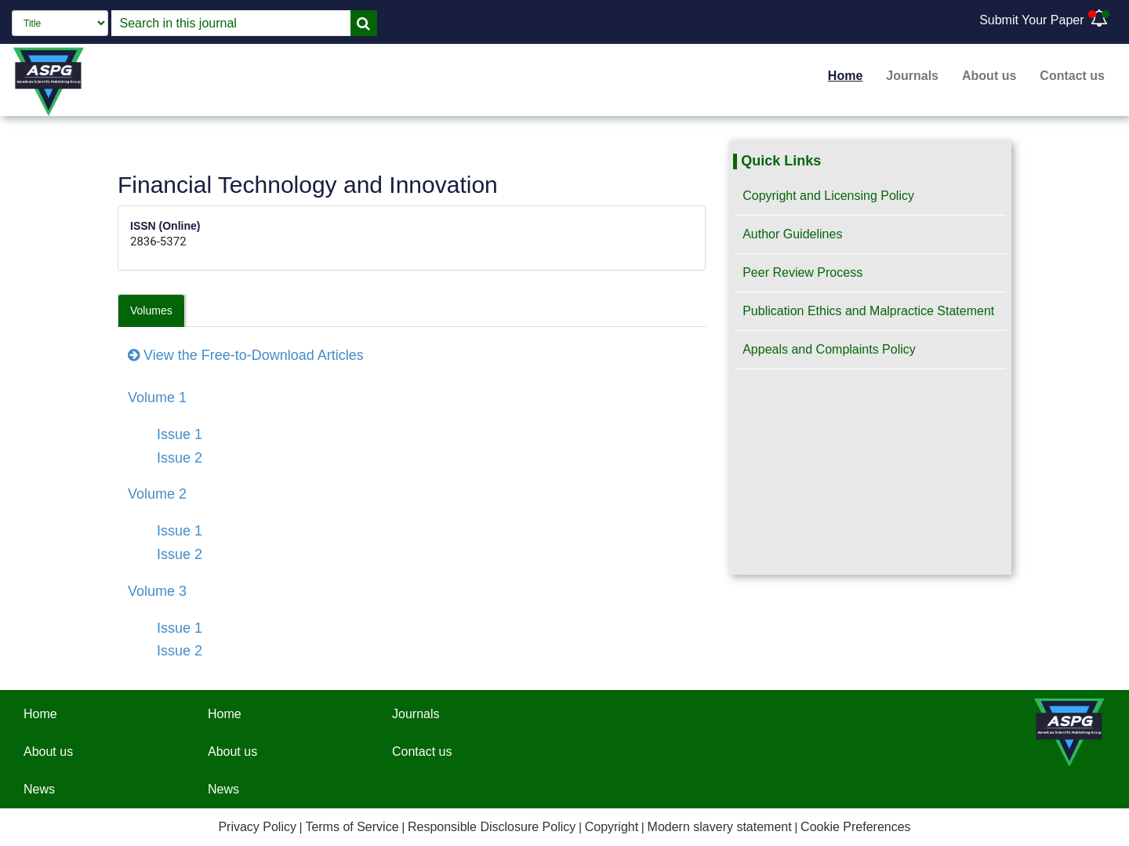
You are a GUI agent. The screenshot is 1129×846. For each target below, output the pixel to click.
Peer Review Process (802, 272)
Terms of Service (351, 826)
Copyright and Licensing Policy (828, 195)
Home (845, 75)
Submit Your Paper (1031, 20)
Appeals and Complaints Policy (829, 349)
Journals (912, 75)
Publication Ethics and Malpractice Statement (868, 311)
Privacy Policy (257, 826)
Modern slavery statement (720, 826)
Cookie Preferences (855, 826)
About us (989, 75)
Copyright (611, 826)
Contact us (1072, 75)
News (39, 789)
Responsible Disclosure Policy (491, 826)
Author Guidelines (792, 234)
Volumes (151, 310)
